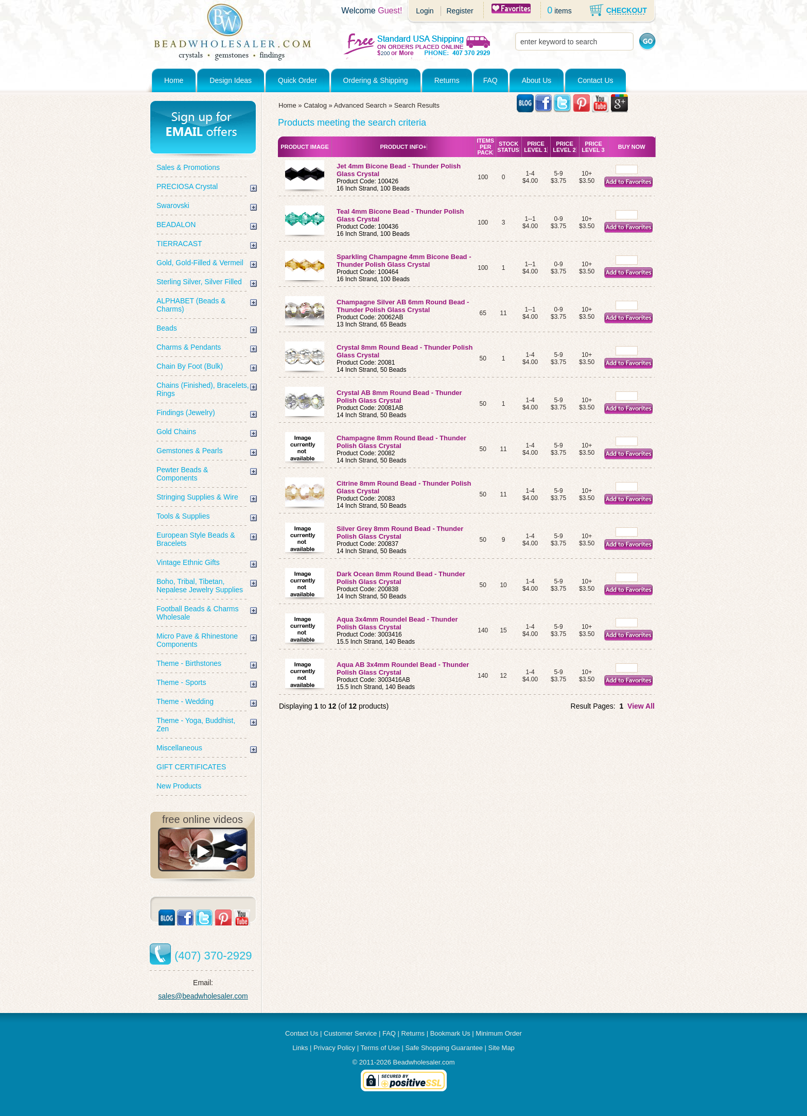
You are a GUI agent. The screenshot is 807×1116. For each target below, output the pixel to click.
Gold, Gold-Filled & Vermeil (199, 263)
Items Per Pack (485, 147)
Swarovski (172, 205)
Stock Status (508, 147)
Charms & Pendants (188, 347)
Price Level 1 (535, 147)
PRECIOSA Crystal (187, 186)
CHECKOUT (626, 10)
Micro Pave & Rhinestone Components (197, 640)
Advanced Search (360, 105)
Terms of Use (380, 1048)
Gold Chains (176, 431)
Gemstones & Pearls (189, 451)
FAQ (490, 80)
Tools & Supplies (183, 516)
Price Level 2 (564, 147)
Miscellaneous (179, 748)
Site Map (501, 1048)
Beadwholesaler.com (424, 1062)
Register (459, 11)
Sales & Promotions (188, 167)
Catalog (315, 105)
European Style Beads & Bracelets (195, 539)
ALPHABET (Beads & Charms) (190, 305)
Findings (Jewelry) (185, 412)
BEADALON (176, 224)
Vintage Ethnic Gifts (188, 562)
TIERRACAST (179, 243)
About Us (537, 80)
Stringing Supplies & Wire (197, 497)
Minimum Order (499, 1033)
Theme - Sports (181, 682)
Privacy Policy (334, 1048)
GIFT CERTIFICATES (191, 767)
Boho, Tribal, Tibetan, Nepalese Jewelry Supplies (199, 585)
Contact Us (595, 80)
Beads (166, 328)
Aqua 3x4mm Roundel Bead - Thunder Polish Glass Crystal (397, 623)
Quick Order (297, 80)
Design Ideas (230, 80)
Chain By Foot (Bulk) (189, 366)
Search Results (417, 105)
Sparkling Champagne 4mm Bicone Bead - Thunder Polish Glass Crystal (404, 260)
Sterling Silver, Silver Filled (199, 282)
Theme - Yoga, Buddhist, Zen (195, 724)
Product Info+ (403, 147)
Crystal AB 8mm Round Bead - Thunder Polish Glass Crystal (399, 396)
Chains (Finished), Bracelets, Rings (202, 389)
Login (424, 11)
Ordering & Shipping (375, 80)
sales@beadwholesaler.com (203, 996)
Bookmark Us (450, 1033)
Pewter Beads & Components (182, 474)
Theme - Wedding (185, 701)
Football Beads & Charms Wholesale (197, 613)
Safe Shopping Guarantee (444, 1048)
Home (173, 80)
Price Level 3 (593, 147)
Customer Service (350, 1033)
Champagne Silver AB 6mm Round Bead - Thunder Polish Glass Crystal (403, 306)
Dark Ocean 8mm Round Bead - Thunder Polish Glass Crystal (401, 578)
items (562, 11)
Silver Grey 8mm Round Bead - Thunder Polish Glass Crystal (400, 532)
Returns (447, 80)
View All (641, 706)
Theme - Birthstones (188, 663)
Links (300, 1048)
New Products (178, 786)
